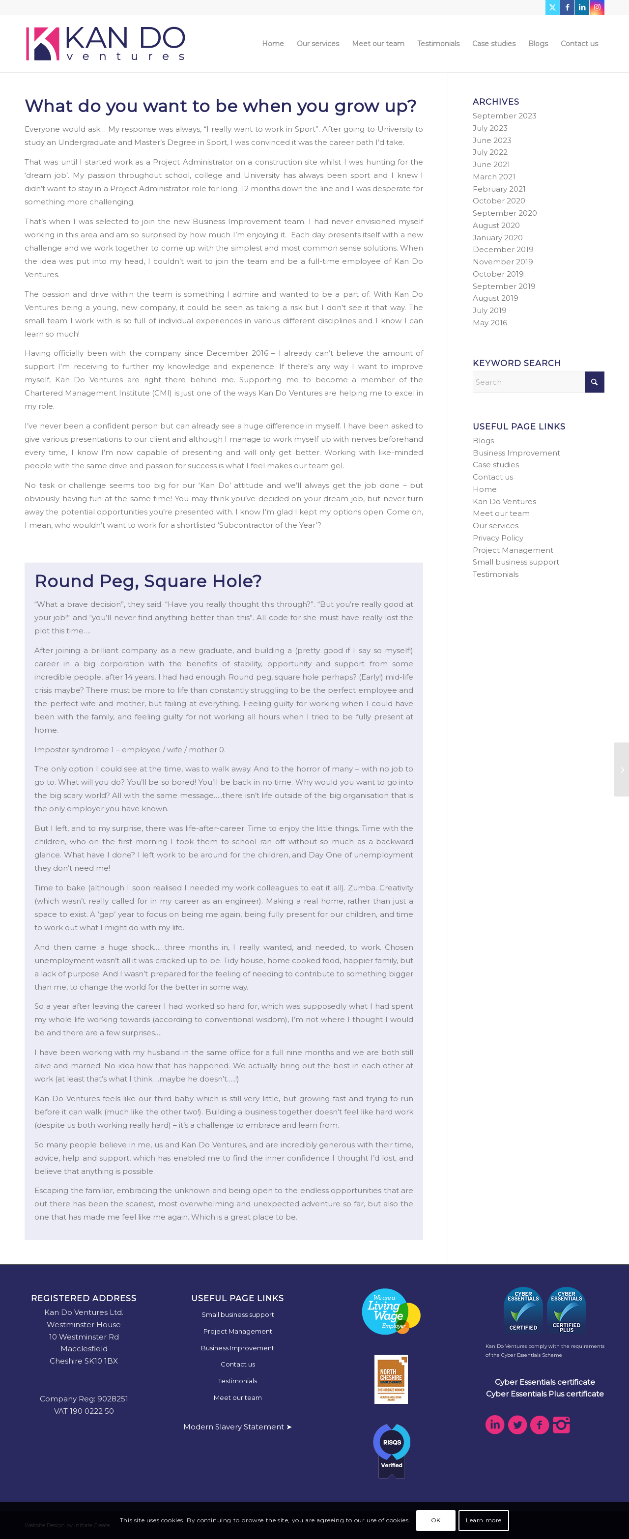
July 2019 (490, 310)
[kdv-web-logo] (106, 43)
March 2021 (494, 176)
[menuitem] (273, 43)
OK (436, 1520)
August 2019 (495, 298)
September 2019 (504, 286)
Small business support (516, 562)
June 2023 (492, 140)
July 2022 (490, 152)
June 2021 (491, 164)
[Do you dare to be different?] (621, 769)
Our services (495, 525)
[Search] (538, 382)
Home (485, 489)
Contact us (493, 477)
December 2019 (503, 249)
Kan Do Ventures (504, 501)
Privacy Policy (498, 537)
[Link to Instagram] (597, 7)
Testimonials (495, 574)
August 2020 (496, 225)
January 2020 (498, 237)
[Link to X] (552, 7)
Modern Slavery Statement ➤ (237, 1426)
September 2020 (505, 213)
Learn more (484, 1520)
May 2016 (490, 322)
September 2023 (505, 115)
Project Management (513, 550)
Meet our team (501, 513)
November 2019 (503, 261)
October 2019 (498, 274)
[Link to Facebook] (567, 7)
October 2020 (499, 200)
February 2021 (499, 189)
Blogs (483, 440)
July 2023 (490, 128)
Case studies (496, 464)
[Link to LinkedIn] (582, 7)
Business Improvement (516, 452)
